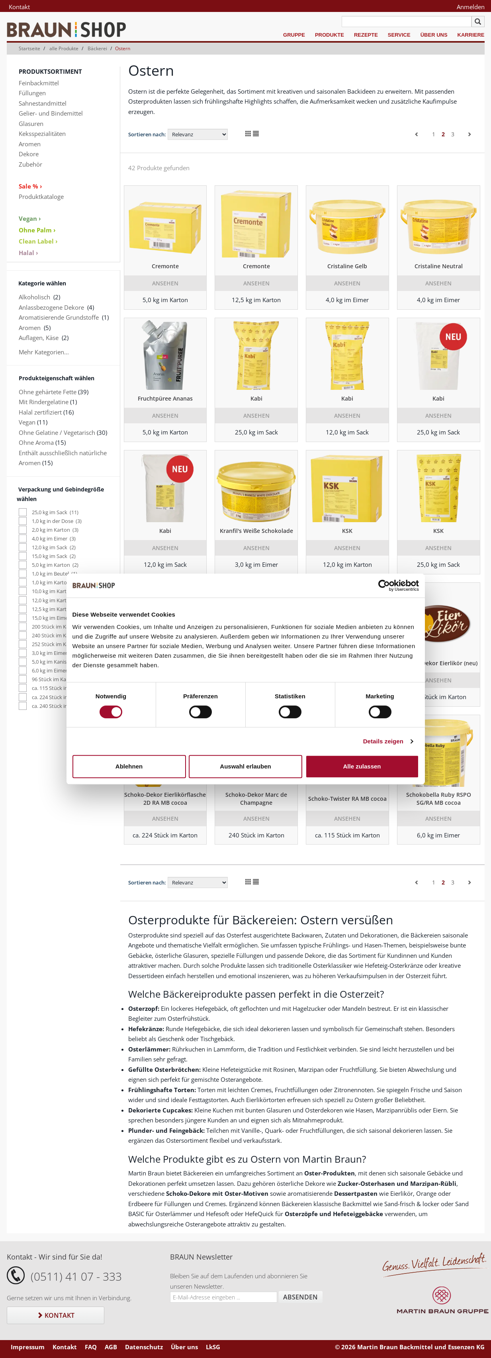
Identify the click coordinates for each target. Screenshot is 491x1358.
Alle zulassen (362, 766)
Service (399, 35)
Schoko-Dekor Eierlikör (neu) (438, 663)
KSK (347, 531)
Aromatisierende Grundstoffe (59, 317)
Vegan (27, 422)
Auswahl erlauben (245, 766)
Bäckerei (97, 48)
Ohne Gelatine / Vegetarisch (57, 432)
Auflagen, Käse (39, 338)
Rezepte (366, 35)
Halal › (28, 253)
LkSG (213, 1347)
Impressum (28, 1347)
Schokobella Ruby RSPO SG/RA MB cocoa (438, 798)
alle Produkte (63, 48)
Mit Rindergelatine (43, 402)
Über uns (434, 35)
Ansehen (165, 283)
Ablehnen (129, 766)
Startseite (29, 48)
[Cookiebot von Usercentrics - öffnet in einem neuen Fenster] (384, 586)
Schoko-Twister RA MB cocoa (347, 798)
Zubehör (30, 164)
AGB (111, 1347)
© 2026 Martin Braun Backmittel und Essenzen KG (410, 1347)
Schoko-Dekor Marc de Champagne (256, 798)
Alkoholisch (34, 297)
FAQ (91, 1347)
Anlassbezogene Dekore (51, 307)
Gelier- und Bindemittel (51, 113)
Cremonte (165, 266)
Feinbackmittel (39, 83)
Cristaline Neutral (439, 266)
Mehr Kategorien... (44, 352)
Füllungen (32, 93)
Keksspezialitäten (42, 134)
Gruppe (294, 35)
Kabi (256, 398)
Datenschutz (144, 1347)
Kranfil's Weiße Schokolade (256, 531)
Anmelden (471, 7)
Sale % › (30, 186)
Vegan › (30, 218)
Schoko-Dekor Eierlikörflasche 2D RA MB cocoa (165, 798)
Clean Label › (38, 241)
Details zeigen (383, 741)
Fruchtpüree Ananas (165, 398)
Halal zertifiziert (40, 412)
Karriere (471, 35)
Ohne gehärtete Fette (47, 392)
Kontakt (19, 7)
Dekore (29, 154)
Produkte (329, 35)
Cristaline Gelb (347, 266)
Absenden (300, 1297)
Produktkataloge (41, 196)
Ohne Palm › (37, 230)
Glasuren (31, 124)
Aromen (30, 144)
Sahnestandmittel (43, 103)
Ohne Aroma (36, 442)
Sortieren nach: (147, 134)
